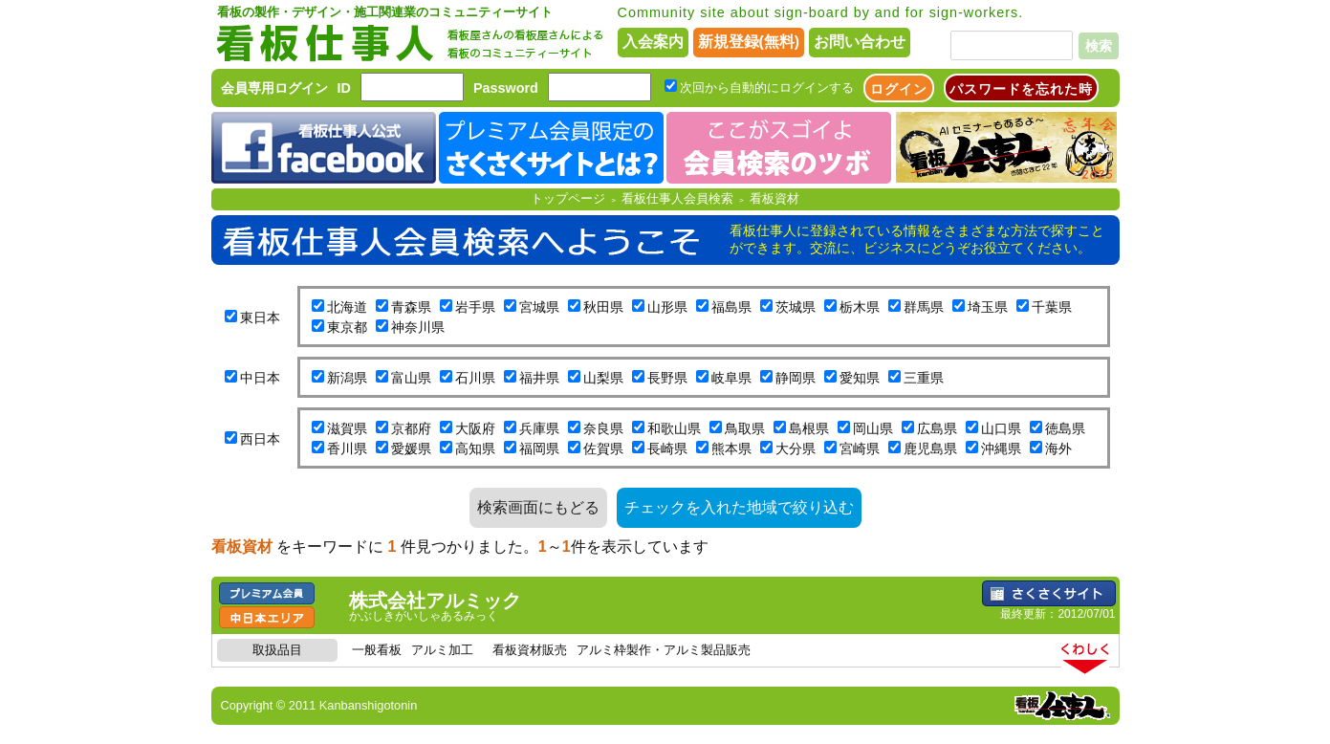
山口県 (1001, 428)
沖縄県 (1001, 448)
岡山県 (873, 428)
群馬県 (924, 307)
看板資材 (774, 198)
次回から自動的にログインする (767, 87)
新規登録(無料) (749, 41)
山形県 (667, 307)
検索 (1098, 46)
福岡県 (539, 448)
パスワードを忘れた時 (1021, 89)
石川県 (475, 377)
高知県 (475, 448)
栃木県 (859, 307)
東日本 (260, 317)
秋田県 (603, 307)
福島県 (731, 307)
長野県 (667, 377)
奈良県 (603, 428)
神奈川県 (418, 327)
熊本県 (731, 448)
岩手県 (475, 307)
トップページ (568, 198)
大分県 (795, 448)
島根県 (809, 428)
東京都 (347, 327)
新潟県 (347, 377)
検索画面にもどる (538, 507)
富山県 (411, 377)
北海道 (347, 307)
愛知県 (859, 377)
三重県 (924, 377)
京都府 (411, 428)
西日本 (260, 439)
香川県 (347, 448)
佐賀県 (603, 448)
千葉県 (1052, 307)
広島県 (937, 428)
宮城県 (539, 307)
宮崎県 (859, 448)
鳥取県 (745, 428)
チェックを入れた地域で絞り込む (739, 507)
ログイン (898, 89)
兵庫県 (539, 428)
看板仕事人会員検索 (677, 198)
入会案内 (653, 41)
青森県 (411, 307)
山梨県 (603, 377)
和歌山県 (674, 428)
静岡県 (795, 377)
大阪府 (475, 428)
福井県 (539, 377)
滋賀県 (347, 428)
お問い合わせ (859, 41)
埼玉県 (988, 307)
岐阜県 (731, 377)
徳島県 (1065, 428)
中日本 (260, 377)
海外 (1058, 448)
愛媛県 (411, 448)
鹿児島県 (930, 448)
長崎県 (667, 448)
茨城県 (795, 307)
